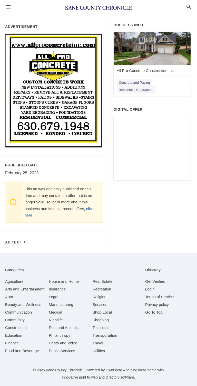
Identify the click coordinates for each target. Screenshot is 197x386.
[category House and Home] (64, 281)
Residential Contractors (136, 90)
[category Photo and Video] (63, 343)
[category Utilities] (99, 351)
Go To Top (154, 312)
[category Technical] (101, 327)
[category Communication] (18, 312)
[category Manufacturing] (61, 304)
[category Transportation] (105, 335)
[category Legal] (53, 297)
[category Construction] (16, 327)
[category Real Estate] (103, 281)
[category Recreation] (102, 289)
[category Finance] (12, 343)
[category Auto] (9, 297)
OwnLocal (114, 370)
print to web (88, 377)
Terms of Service (159, 297)
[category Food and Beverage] (22, 351)
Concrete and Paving (134, 82)
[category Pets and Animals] (63, 327)
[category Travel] (98, 343)
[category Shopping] (101, 320)
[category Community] (15, 320)
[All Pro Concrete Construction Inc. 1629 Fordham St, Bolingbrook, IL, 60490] (152, 56)
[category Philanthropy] (59, 335)
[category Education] (13, 335)
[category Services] (100, 304)
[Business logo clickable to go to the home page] (98, 7)
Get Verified (155, 281)
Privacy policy (157, 304)
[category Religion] (99, 297)
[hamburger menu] (8, 7)
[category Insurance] (57, 289)
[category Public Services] (62, 351)
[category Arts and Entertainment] (24, 289)
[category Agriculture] (14, 281)
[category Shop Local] (102, 312)
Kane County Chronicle (65, 370)
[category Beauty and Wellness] (23, 304)
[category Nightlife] (56, 320)
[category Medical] (55, 312)
